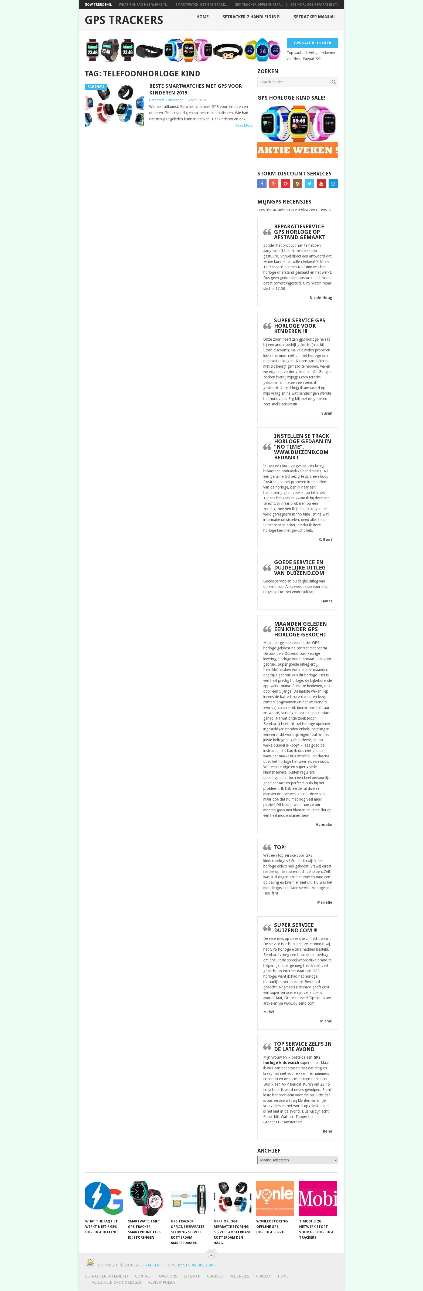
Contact (143, 1276)
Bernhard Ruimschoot (166, 100)
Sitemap (192, 1276)
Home (202, 16)
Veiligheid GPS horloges (116, 1282)
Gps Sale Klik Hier (312, 43)
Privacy (263, 1276)
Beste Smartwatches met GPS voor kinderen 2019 (195, 89)
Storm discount (199, 1265)
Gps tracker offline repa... (259, 4)
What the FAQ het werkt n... (143, 4)
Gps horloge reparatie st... (314, 4)
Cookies (215, 1276)
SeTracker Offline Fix (106, 1276)
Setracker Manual (315, 16)
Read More (244, 125)
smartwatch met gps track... (201, 4)
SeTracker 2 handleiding (251, 16)
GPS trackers (124, 20)
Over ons (168, 1276)
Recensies (239, 1276)
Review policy (161, 1282)
